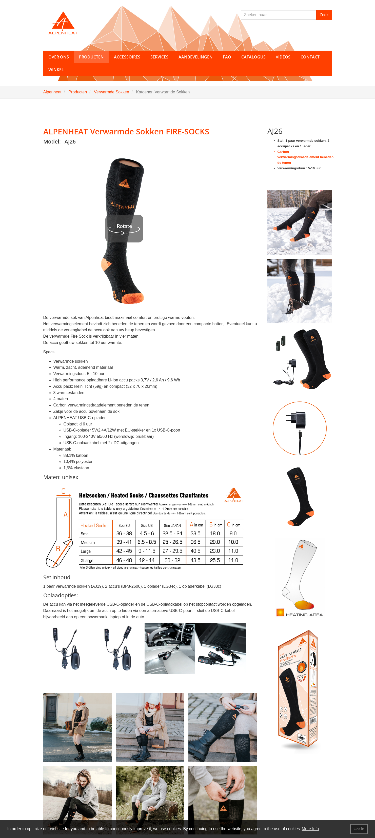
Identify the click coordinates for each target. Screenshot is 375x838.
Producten (77, 92)
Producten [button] (91, 57)
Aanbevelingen (196, 57)
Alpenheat (52, 92)
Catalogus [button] (253, 57)
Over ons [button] (58, 57)
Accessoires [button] (127, 57)
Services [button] (159, 57)
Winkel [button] (56, 69)
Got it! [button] (358, 829)
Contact (310, 57)
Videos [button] (283, 57)
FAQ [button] (227, 57)
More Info (310, 829)
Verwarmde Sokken (111, 92)
